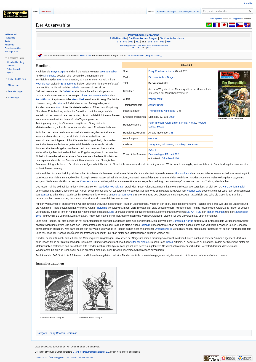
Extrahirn (145, 225)
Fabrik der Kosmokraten (111, 186)
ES (188, 211)
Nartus (192, 122)
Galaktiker (68, 91)
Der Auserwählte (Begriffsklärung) (144, 55)
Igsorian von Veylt (122, 194)
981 (137, 41)
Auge (111, 211)
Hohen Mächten (216, 211)
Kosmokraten (43, 83)
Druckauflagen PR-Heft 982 (163, 154)
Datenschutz (41, 357)
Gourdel (152, 138)
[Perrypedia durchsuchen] (227, 11)
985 (162, 41)
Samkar (183, 122)
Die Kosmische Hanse (171, 38)
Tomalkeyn (180, 144)
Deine (216, 19)
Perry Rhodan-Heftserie (161, 71)
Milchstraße (49, 75)
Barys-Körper (58, 71)
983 (150, 41)
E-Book (152, 150)
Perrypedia (236, 19)
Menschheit (78, 99)
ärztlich (241, 186)
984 (156, 41)
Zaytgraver (154, 144)
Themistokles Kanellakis (161, 110)
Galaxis (75, 87)
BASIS (60, 79)
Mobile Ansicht (86, 357)
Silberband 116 (170, 158)
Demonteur (179, 220)
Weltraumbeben (109, 71)
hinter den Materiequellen (95, 95)
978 (119, 41)
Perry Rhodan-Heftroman (63, 333)
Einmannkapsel (183, 173)
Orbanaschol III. (163, 228)
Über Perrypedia (56, 357)
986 (168, 41)
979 (125, 41)
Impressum (71, 357)
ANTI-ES (196, 211)
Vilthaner (135, 242)
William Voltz (155, 98)
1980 (172, 116)
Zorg (198, 190)
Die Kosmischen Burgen (143, 38)
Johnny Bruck (156, 105)
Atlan (168, 122)
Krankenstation (88, 181)
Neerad (202, 122)
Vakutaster (167, 144)
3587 (172, 132)
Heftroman (85, 55)
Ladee (151, 126)
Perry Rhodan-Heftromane (143, 35)
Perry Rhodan (156, 122)
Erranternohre (68, 83)
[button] (16, 58)
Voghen (191, 190)
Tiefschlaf (102, 207)
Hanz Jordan (230, 186)
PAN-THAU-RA (118, 38)
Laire (175, 122)
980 (131, 41)
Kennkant (193, 144)
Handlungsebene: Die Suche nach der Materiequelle (144, 45)
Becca (160, 126)
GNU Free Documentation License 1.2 (91, 352)
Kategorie (42, 333)
